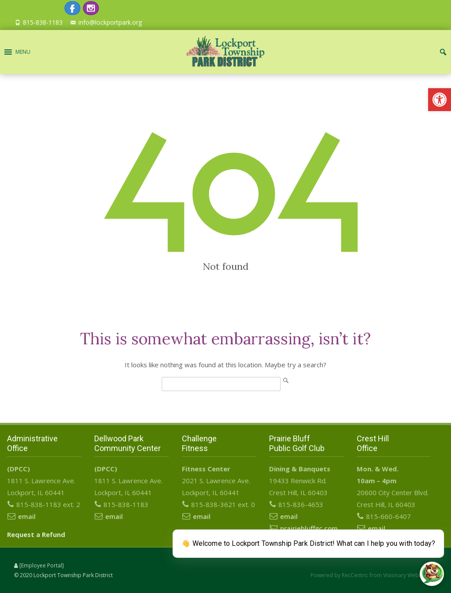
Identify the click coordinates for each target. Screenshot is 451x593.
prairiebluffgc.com (309, 528)
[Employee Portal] (41, 565)
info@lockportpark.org (110, 22)
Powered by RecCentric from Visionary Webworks (372, 575)
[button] (439, 99)
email (27, 516)
